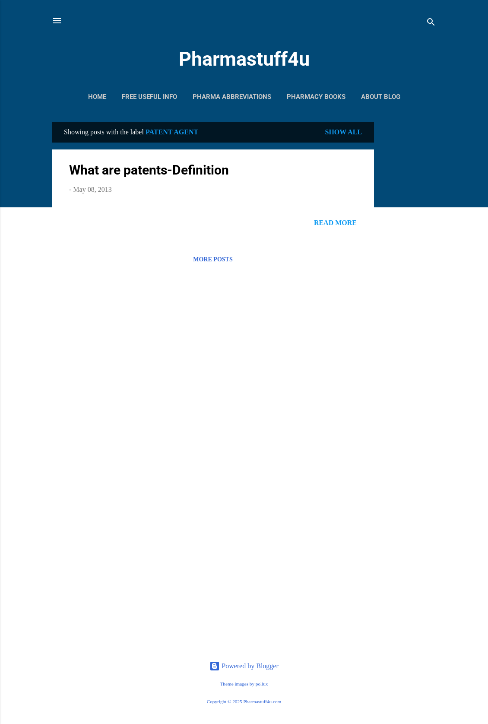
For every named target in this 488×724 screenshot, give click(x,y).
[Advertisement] (408, 251)
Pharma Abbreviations (232, 97)
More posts (212, 259)
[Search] (431, 23)
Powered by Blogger (244, 666)
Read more (335, 222)
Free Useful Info (149, 97)
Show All (343, 132)
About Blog (380, 97)
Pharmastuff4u (244, 59)
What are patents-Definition (149, 170)
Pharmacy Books (316, 97)
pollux (262, 683)
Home (97, 97)
